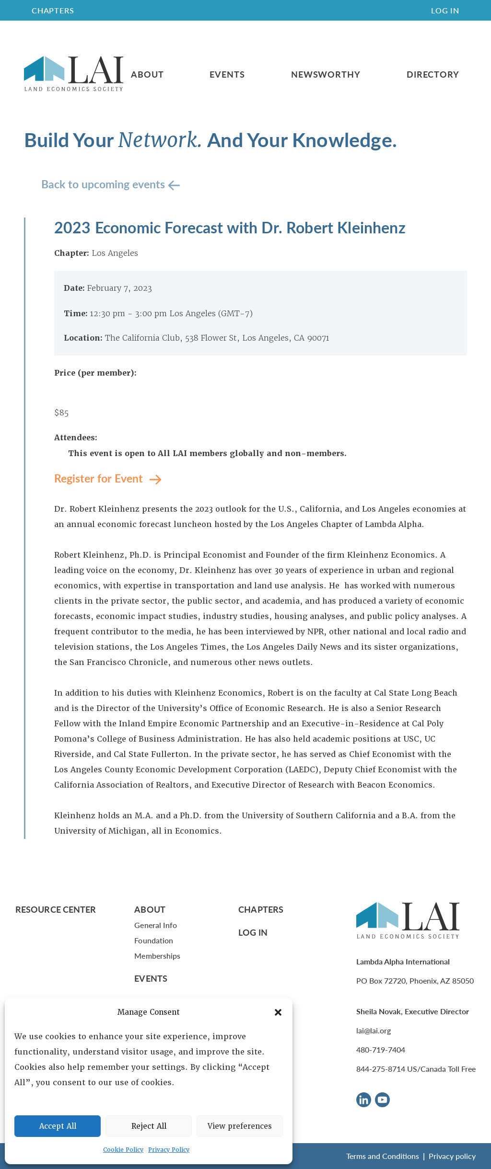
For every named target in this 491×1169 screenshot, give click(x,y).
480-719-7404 (380, 1049)
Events (227, 74)
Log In (445, 10)
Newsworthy (326, 74)
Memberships (157, 955)
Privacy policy (452, 1155)
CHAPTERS (53, 10)
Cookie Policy (123, 1150)
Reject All (148, 1126)
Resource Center (55, 909)
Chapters (260, 909)
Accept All (57, 1126)
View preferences (240, 1126)
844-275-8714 (380, 1068)
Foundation (153, 940)
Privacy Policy (168, 1150)
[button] (278, 1012)
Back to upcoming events (104, 184)
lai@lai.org (373, 1030)
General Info (155, 924)
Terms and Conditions (382, 1155)
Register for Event (100, 478)
